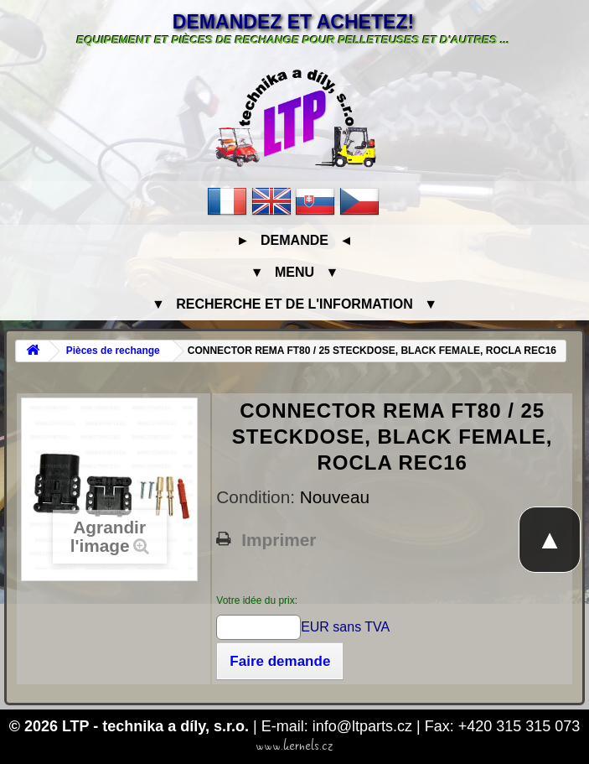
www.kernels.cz (294, 745)
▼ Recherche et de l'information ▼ (294, 304)
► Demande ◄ (294, 240)
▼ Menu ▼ (294, 272)
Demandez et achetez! (293, 22)
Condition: (257, 497)
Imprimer (278, 540)
